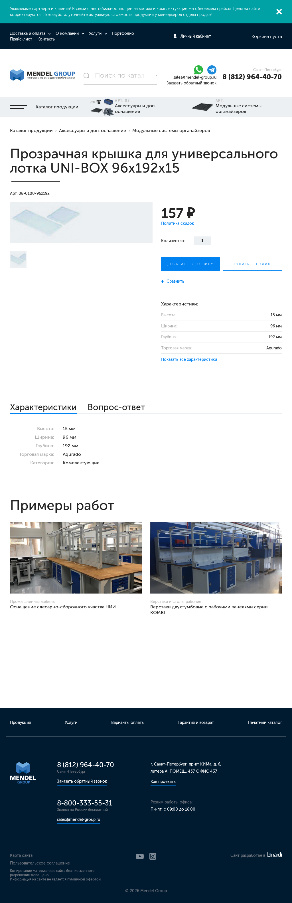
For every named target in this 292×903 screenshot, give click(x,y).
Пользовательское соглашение (40, 863)
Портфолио (123, 33)
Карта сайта (21, 855)
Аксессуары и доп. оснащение (92, 130)
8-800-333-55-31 (84, 803)
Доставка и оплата (28, 33)
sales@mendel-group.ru (194, 77)
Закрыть (279, 12)
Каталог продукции (44, 107)
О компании (68, 33)
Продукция (20, 722)
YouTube (140, 856)
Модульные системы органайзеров (171, 130)
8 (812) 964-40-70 (252, 77)
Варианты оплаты (128, 722)
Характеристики (43, 407)
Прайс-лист (21, 39)
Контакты (46, 39)
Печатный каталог (265, 722)
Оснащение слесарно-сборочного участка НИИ (63, 607)
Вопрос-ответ (116, 407)
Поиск (156, 75)
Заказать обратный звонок (191, 83)
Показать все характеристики (189, 359)
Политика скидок (177, 223)
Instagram (152, 856)
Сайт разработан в (256, 855)
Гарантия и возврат (196, 722)
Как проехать (163, 781)
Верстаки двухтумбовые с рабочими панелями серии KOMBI (209, 609)
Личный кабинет (196, 36)
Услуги (96, 33)
